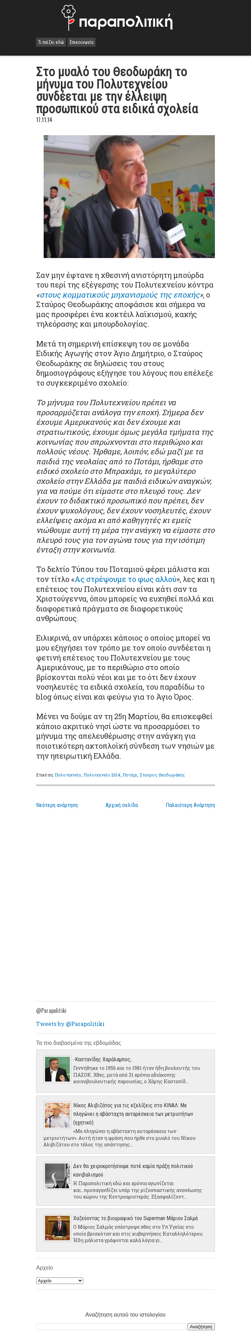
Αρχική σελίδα (122, 805)
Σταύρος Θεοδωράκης (162, 775)
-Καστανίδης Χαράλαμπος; (102, 1059)
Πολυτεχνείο (68, 775)
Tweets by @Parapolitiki (70, 1023)
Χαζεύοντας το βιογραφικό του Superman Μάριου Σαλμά (135, 1218)
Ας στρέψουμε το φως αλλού (125, 579)
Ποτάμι (130, 775)
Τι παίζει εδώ (51, 42)
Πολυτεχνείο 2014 (102, 775)
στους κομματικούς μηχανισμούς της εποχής (119, 295)
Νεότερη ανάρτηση (57, 805)
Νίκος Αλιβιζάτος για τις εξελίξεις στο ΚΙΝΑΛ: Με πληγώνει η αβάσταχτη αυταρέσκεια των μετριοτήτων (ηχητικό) (133, 1114)
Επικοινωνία (82, 42)
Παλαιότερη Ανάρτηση (190, 805)
